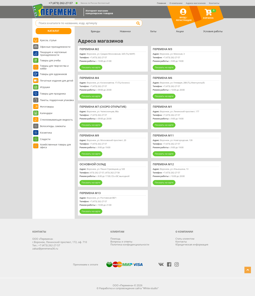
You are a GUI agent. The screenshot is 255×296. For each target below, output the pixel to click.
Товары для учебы (50, 60)
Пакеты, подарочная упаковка (57, 100)
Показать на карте (91, 67)
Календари (46, 113)
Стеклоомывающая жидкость (56, 119)
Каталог (53, 31)
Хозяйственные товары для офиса (55, 146)
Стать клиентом (184, 238)
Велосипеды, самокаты (53, 126)
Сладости (45, 139)
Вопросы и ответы (121, 241)
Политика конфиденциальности (129, 244)
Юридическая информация (191, 244)
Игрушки (45, 87)
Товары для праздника (53, 93)
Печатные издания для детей (56, 80)
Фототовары (47, 106)
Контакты (214, 3)
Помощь (115, 238)
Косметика (46, 132)
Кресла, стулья (48, 40)
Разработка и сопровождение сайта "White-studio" (129, 288)
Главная (161, 3)
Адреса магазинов (196, 3)
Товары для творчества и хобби (54, 67)
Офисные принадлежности (55, 46)
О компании (175, 3)
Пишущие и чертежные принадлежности (53, 53)
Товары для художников (53, 74)
